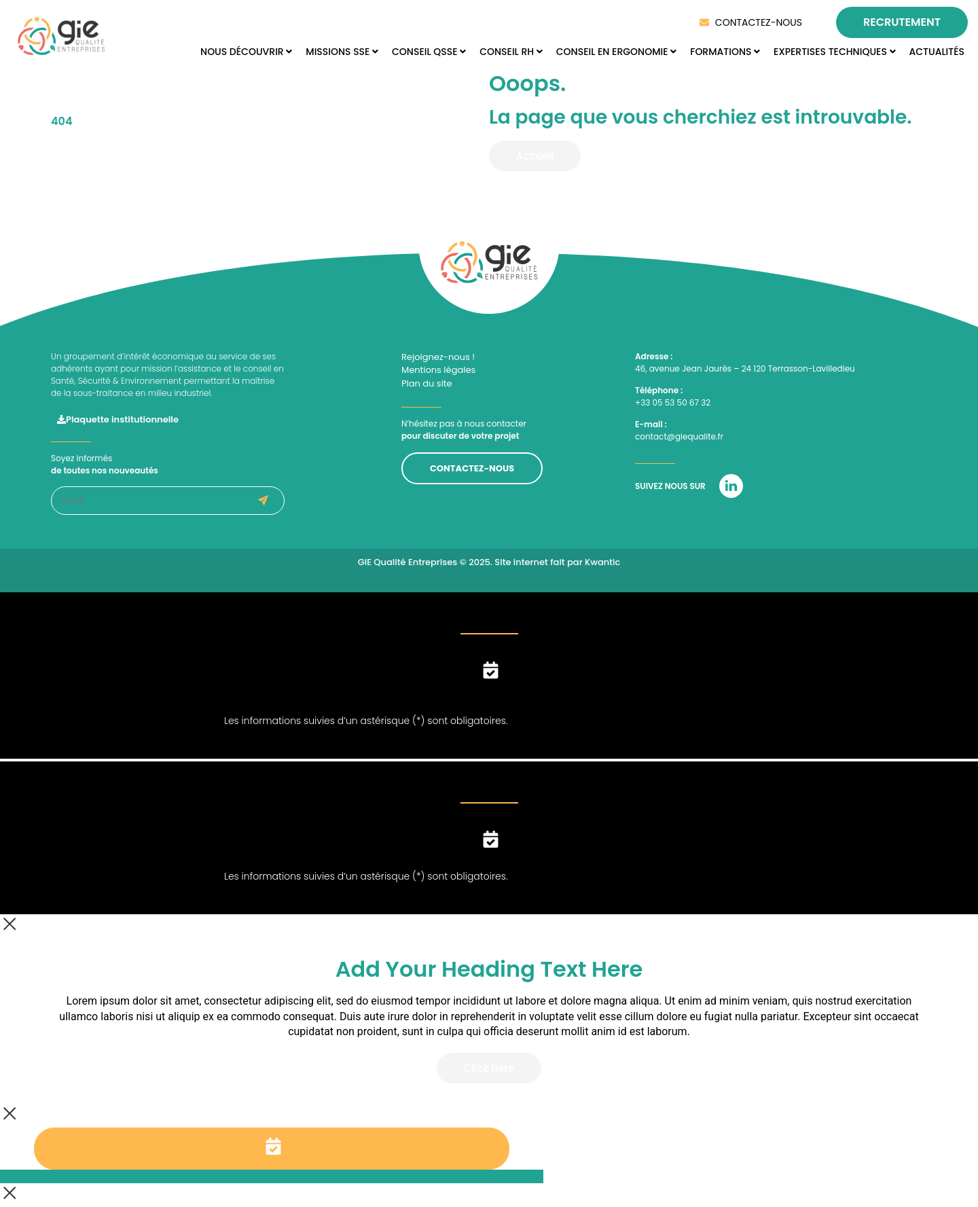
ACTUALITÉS (937, 51)
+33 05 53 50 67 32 (672, 402)
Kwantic (602, 562)
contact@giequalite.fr (679, 436)
